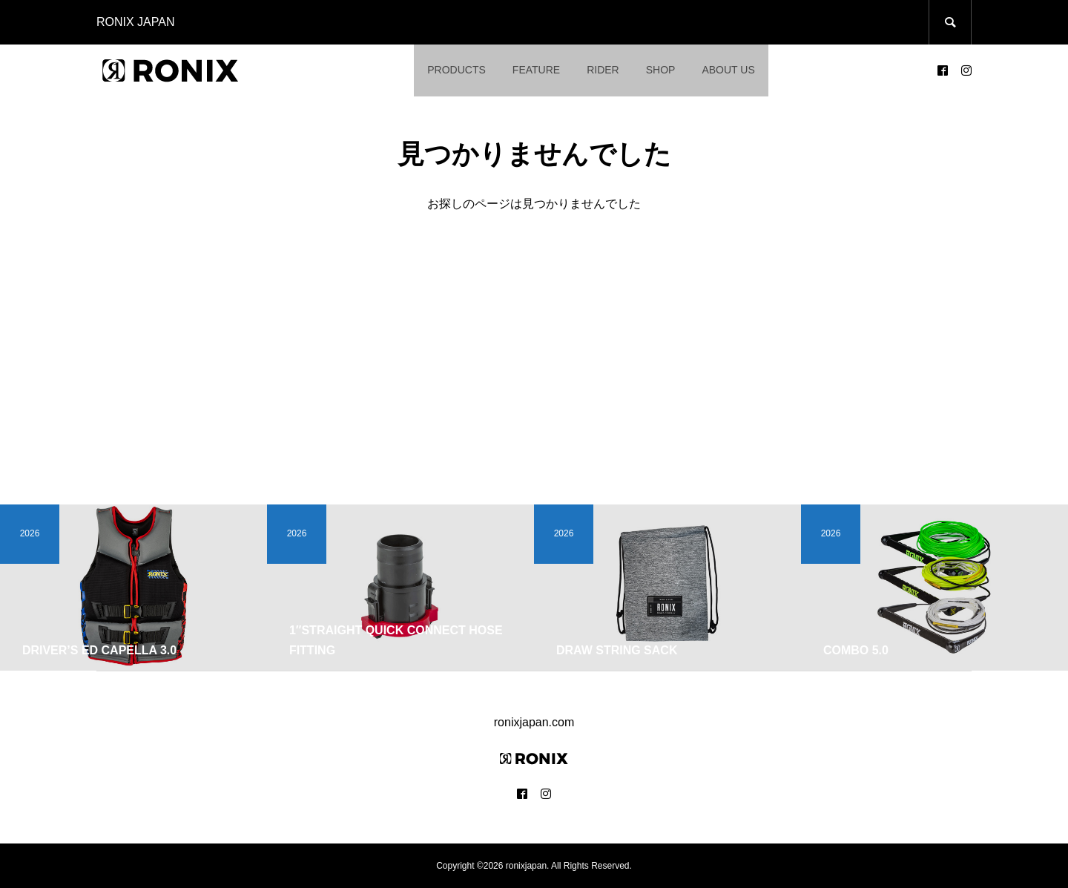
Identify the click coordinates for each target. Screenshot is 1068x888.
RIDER (603, 70)
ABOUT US (728, 70)
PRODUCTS (456, 70)
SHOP (661, 70)
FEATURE (536, 70)
